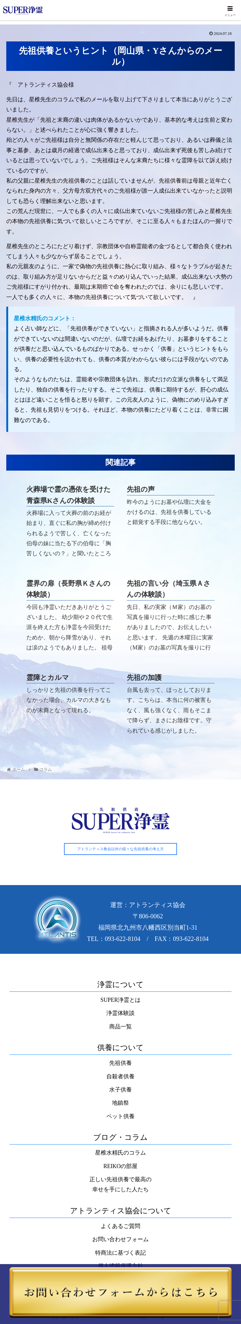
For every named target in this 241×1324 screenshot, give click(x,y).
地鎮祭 (120, 1103)
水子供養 (120, 1090)
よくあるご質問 (120, 1226)
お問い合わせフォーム (120, 1239)
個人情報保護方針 (120, 1266)
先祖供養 (120, 1063)
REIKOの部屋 (121, 1166)
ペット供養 (120, 1116)
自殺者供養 (120, 1076)
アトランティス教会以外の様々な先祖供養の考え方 (120, 849)
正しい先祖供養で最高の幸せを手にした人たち (120, 1185)
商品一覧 (120, 1026)
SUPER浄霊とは (120, 1000)
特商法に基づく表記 (120, 1253)
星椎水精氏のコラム (120, 1153)
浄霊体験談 (120, 1013)
